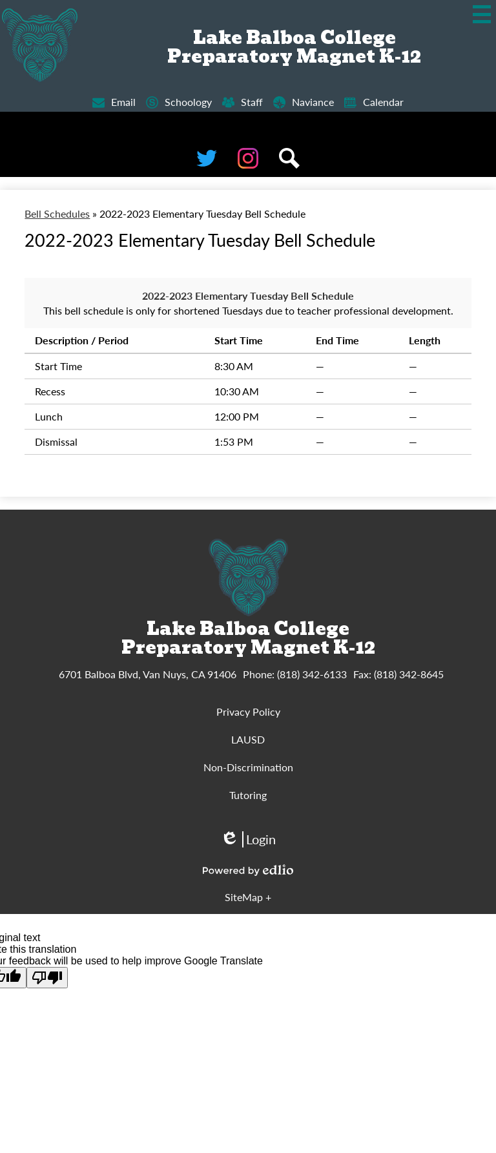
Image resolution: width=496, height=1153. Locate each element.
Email (114, 102)
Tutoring (248, 794)
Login (248, 839)
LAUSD (248, 739)
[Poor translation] (47, 977)
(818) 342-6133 (312, 674)
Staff (242, 102)
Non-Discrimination (248, 767)
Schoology (179, 102)
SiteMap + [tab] (248, 896)
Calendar (374, 102)
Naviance (303, 102)
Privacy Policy (248, 711)
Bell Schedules (57, 213)
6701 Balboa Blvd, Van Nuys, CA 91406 (147, 674)
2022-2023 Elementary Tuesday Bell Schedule (248, 295)
